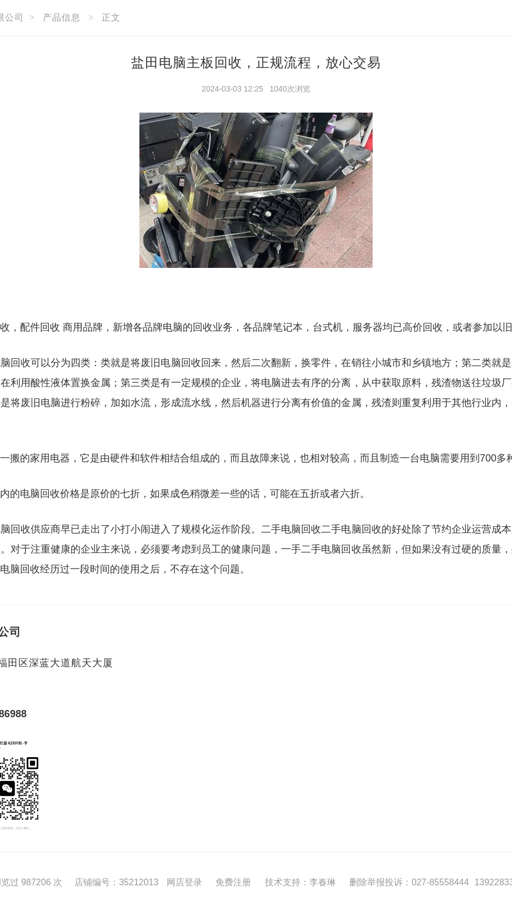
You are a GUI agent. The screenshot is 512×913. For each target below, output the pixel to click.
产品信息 (62, 17)
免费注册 (233, 882)
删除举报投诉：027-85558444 (409, 882)
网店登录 (184, 882)
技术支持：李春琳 (300, 882)
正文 (111, 17)
